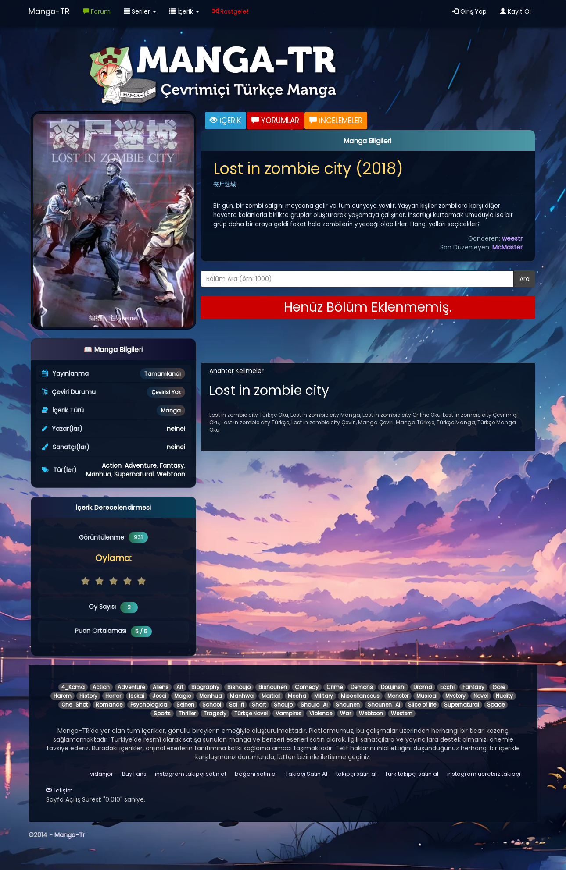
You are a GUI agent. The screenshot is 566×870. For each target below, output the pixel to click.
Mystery (455, 696)
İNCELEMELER (335, 120)
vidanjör (101, 774)
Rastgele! (230, 11)
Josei (159, 696)
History (88, 696)
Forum (97, 11)
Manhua (98, 474)
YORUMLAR (275, 120)
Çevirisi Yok (166, 392)
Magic (182, 696)
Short (259, 704)
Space (496, 704)
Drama (422, 687)
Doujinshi (393, 687)
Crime (334, 687)
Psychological (149, 704)
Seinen (185, 704)
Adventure (141, 465)
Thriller (187, 713)
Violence (320, 713)
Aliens (160, 687)
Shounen (348, 704)
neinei (176, 428)
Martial (271, 696)
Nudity (504, 696)
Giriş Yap (469, 11)
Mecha (297, 696)
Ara (524, 278)
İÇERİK (225, 120)
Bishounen (272, 687)
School (211, 704)
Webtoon (171, 474)
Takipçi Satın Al (306, 774)
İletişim (59, 790)
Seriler (140, 11)
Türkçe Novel (251, 713)
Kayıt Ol (515, 11)
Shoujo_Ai (314, 704)
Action (112, 465)
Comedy (307, 687)
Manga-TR (49, 11)
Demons (362, 687)
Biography (205, 687)
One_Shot (74, 704)
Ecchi (447, 687)
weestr (512, 238)
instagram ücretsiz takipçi (483, 774)
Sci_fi (236, 704)
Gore (498, 687)
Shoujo (283, 704)
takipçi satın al (356, 774)
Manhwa (242, 696)
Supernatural (134, 474)
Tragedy (215, 713)
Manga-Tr (69, 835)
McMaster (507, 247)
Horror (113, 696)
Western (401, 713)
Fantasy (172, 465)
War (345, 713)
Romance (109, 704)
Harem (63, 696)
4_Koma (73, 687)
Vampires (288, 713)
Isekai (136, 696)
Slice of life (422, 704)
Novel (480, 696)
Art (179, 687)
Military (323, 696)
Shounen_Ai (384, 704)
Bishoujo (239, 687)
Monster (397, 696)
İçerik (184, 11)
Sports (162, 713)
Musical (426, 696)
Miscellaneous (360, 696)
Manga (171, 410)
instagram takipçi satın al (190, 774)
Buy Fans (134, 774)
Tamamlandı (162, 373)
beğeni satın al (256, 774)
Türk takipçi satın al (411, 774)
